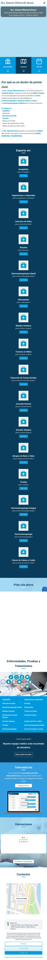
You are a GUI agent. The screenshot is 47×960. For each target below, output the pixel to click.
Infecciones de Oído (9, 116)
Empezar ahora (23, 786)
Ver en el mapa (21, 898)
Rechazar (23, 944)
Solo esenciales (23, 948)
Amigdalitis (6, 699)
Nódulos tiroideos (8, 711)
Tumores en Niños (30, 711)
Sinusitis (5, 118)
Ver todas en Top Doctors (23, 861)
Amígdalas (6, 111)
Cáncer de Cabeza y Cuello (33, 729)
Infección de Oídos (8, 703)
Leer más (23, 176)
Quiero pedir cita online (23, 754)
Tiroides (5, 725)
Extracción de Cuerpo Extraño (9, 716)
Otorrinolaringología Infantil (12, 707)
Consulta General (30, 715)
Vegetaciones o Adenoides (33, 699)
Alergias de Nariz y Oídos (33, 721)
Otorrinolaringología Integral (34, 725)
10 (37, 856)
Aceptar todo (23, 953)
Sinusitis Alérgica (8, 721)
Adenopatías (28, 707)
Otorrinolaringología (9, 729)
